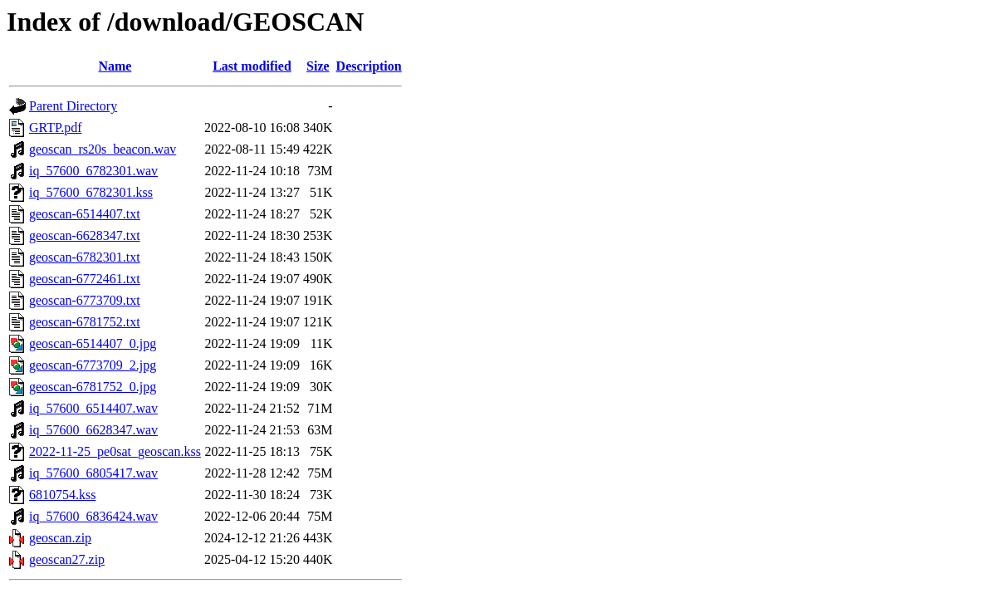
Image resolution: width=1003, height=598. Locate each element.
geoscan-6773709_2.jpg (92, 365)
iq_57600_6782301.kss (91, 192)
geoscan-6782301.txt (84, 257)
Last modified (252, 66)
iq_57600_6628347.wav (93, 430)
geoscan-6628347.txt (84, 235)
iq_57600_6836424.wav (93, 516)
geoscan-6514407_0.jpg (92, 343)
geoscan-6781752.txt (84, 322)
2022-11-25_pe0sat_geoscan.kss (115, 451)
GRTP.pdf (55, 127)
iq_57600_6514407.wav (93, 408)
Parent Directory (73, 106)
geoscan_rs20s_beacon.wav (102, 149)
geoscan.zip (60, 538)
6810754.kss (62, 495)
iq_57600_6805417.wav (93, 473)
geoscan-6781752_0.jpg (92, 387)
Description (369, 66)
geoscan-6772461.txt (84, 279)
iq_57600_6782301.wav (93, 171)
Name (114, 66)
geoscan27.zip (67, 559)
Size (318, 66)
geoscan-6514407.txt (84, 214)
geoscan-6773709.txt (84, 300)
